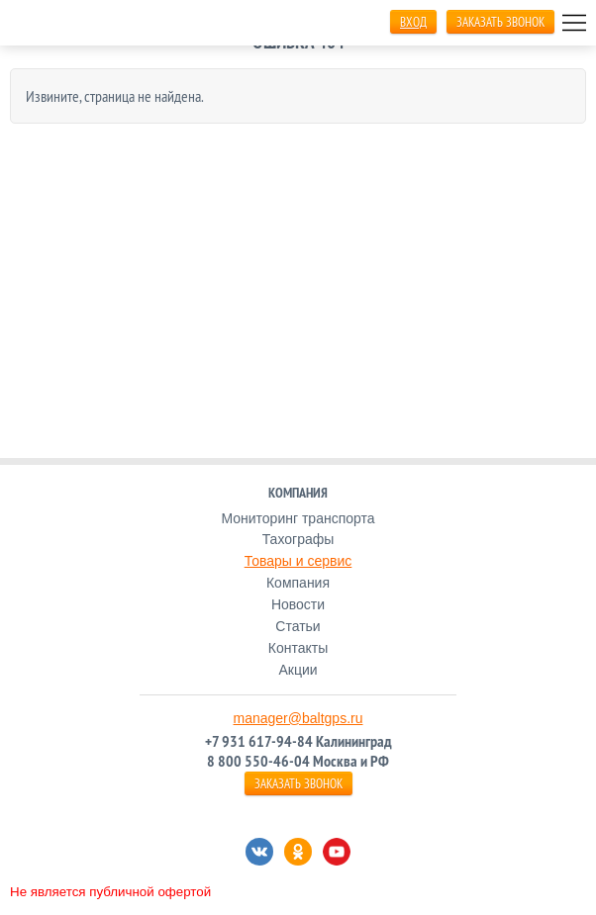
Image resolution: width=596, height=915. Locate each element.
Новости (298, 604)
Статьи (297, 626)
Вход (413, 22)
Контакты (298, 648)
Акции (297, 670)
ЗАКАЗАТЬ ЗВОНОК (500, 22)
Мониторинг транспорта (297, 518)
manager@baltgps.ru (298, 718)
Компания (298, 583)
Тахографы (298, 539)
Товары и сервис (298, 561)
